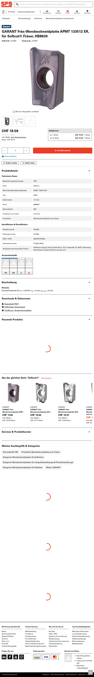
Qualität (5, 644)
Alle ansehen (46, 378)
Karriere (5, 639)
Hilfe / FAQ (53, 634)
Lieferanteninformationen (59, 641)
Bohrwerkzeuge (24, 18)
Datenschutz (82, 674)
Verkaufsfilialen (8, 636)
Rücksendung (54, 639)
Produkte (11, 12)
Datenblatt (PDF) (10, 304)
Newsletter (53, 646)
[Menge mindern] (5, 150)
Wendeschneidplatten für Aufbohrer (60, 18)
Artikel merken (10, 163)
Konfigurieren (30, 636)
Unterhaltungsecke (9, 646)
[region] (47, 121)
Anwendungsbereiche (26, 12)
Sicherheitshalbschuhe (81, 636)
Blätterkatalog (30, 631)
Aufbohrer (38, 18)
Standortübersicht (9, 634)
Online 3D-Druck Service (34, 644)
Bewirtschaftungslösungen (35, 646)
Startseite (6, 18)
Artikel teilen (28, 163)
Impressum (45, 674)
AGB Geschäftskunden (57, 674)
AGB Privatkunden (71, 674)
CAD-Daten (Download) (13, 307)
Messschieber (77, 644)
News (4, 631)
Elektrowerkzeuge (79, 639)
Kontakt (52, 631)
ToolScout (29, 634)
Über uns (5, 641)
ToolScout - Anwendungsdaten (17, 310)
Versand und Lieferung (58, 636)
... (14, 18)
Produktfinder (30, 639)
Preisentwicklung (55, 644)
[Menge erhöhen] (27, 150)
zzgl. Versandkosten (18, 137)
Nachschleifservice (32, 641)
